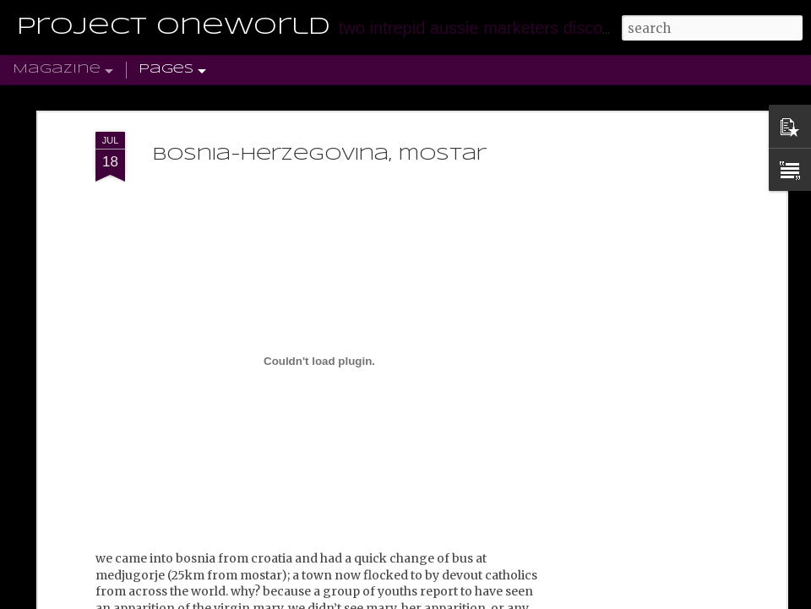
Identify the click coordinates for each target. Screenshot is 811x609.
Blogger (499, 599)
